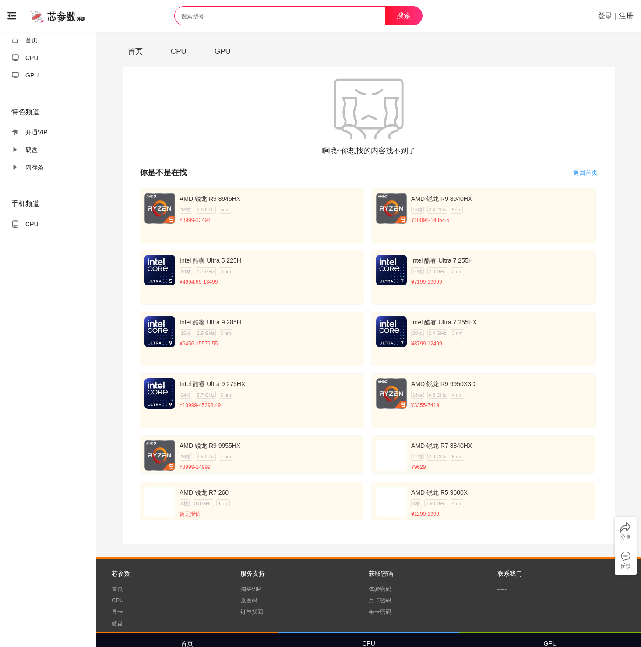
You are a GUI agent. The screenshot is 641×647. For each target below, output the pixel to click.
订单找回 (251, 552)
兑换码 (248, 541)
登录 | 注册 (612, 16)
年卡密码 (380, 552)
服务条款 (324, 627)
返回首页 (585, 172)
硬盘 (117, 563)
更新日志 (407, 627)
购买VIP (250, 529)
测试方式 (380, 627)
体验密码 (380, 529)
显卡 (117, 552)
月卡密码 (380, 541)
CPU (117, 541)
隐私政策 (352, 627)
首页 (117, 529)
